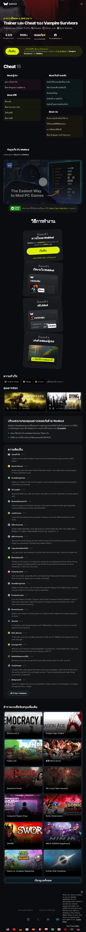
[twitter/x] (38, 920)
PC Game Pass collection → (58, 208)
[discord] (28, 919)
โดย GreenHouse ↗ (55, 38)
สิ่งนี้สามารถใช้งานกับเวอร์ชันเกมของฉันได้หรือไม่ (30, 437)
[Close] (81, 892)
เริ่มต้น (11, 51)
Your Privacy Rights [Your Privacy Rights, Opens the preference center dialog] (72, 926)
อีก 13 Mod (62, 51)
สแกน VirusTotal (39, 39)
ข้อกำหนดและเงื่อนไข (25, 910)
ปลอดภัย (40, 35)
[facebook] (48, 919)
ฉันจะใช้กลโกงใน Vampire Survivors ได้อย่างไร (29, 433)
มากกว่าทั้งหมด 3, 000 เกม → (17, 18)
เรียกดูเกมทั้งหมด (43, 880)
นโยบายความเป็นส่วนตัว (47, 910)
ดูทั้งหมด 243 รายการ (54, 382)
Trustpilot (61, 428)
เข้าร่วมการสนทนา (18, 693)
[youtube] (57, 919)
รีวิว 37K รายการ (8, 38)
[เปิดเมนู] (81, 4)
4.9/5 (8, 35)
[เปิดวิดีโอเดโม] (43, 182)
